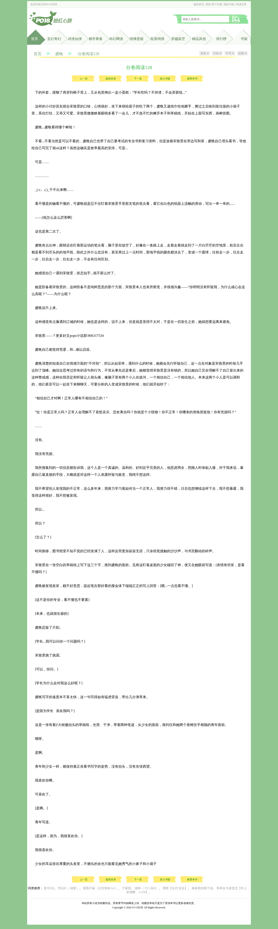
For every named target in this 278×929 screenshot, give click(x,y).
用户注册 (217, 4)
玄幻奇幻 (54, 39)
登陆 (208, 4)
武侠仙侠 (75, 39)
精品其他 (199, 39)
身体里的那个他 (202, 888)
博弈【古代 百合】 (175, 888)
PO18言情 (51, 4)
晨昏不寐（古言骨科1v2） (100, 888)
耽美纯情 (157, 39)
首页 (34, 39)
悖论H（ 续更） (68, 888)
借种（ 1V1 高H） (147, 888)
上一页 (84, 78)
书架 (244, 39)
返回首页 (199, 4)
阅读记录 (241, 4)
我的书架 (229, 4)
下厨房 (126, 888)
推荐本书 (192, 78)
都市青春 (96, 39)
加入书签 (165, 78)
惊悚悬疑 (137, 39)
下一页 (138, 78)
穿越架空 (178, 39)
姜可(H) (49, 888)
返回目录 (111, 78)
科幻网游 (116, 39)
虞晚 (59, 54)
